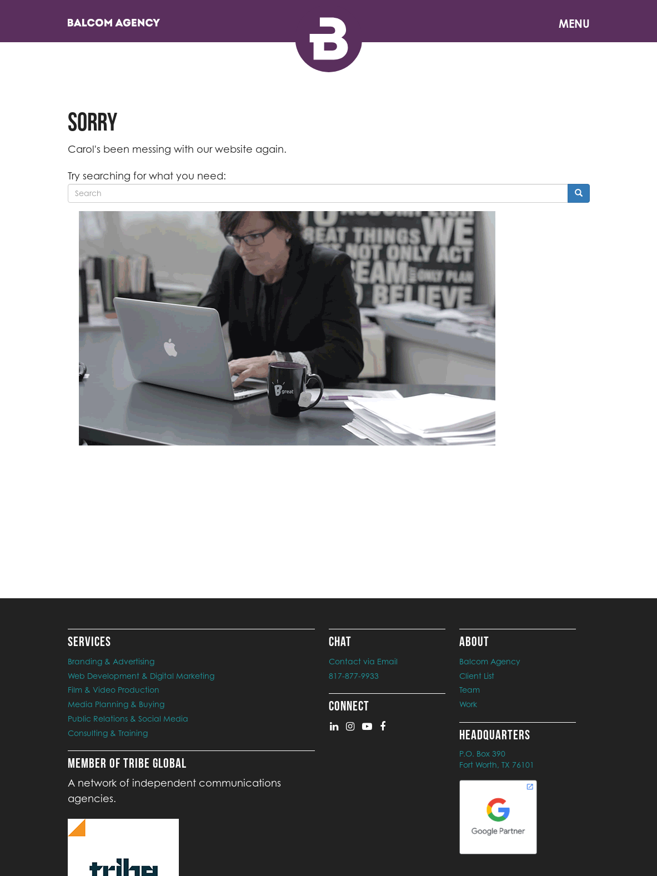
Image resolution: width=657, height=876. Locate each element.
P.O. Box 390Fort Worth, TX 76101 (496, 759)
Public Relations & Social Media (128, 718)
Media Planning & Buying (116, 704)
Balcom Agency (489, 661)
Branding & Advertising (111, 661)
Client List (476, 675)
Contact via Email (363, 661)
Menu (574, 24)
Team (469, 689)
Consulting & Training (108, 733)
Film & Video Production (113, 689)
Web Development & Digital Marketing (141, 675)
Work (468, 704)
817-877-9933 (354, 675)
